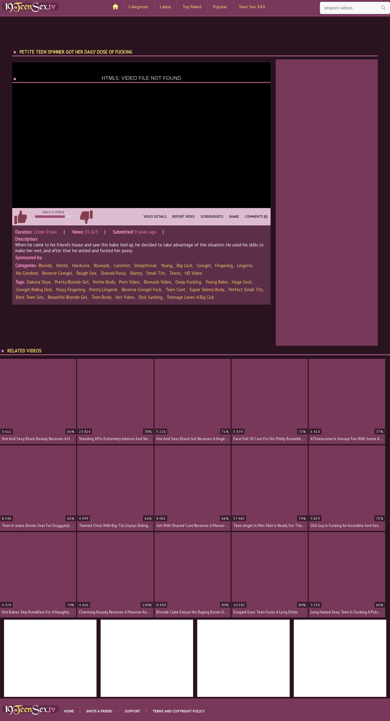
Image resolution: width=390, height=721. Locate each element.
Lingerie (244, 265)
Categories (138, 6)
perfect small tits (246, 289)
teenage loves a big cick (190, 297)
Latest (165, 6)
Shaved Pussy (113, 273)
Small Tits (155, 273)
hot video (124, 297)
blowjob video (157, 282)
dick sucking (150, 297)
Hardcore (81, 265)
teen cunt (175, 289)
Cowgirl (204, 265)
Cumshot (122, 265)
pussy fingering (70, 289)
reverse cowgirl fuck (141, 289)
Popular (220, 6)
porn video (129, 282)
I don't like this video (86, 217)
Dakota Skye (39, 282)
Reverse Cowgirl (57, 273)
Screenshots (211, 216)
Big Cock (185, 265)
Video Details (155, 216)
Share (234, 216)
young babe (216, 282)
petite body (104, 282)
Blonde (45, 265)
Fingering (224, 265)
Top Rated (192, 6)
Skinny (136, 273)
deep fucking (188, 282)
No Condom (27, 273)
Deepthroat (145, 265)
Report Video (183, 216)
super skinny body (207, 289)
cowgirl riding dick (34, 289)
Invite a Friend (99, 711)
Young (166, 265)
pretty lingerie (103, 289)
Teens (175, 273)
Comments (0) (256, 216)
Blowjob (101, 265)
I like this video (20, 217)
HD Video (193, 273)
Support (132, 711)
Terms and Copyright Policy (178, 711)
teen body (101, 297)
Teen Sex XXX (252, 6)
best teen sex (30, 297)
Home (69, 711)
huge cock (242, 282)
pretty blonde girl (72, 282)
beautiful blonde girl (67, 297)
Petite (62, 265)
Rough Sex (86, 273)
